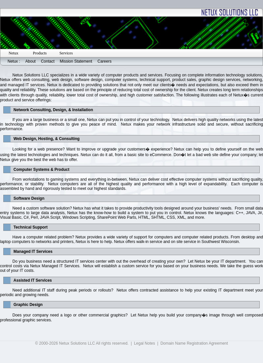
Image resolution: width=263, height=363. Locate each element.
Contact (47, 61)
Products (40, 53)
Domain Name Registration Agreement (194, 343)
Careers (104, 61)
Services (66, 53)
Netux (13, 53)
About (30, 61)
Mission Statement (76, 61)
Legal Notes (144, 343)
